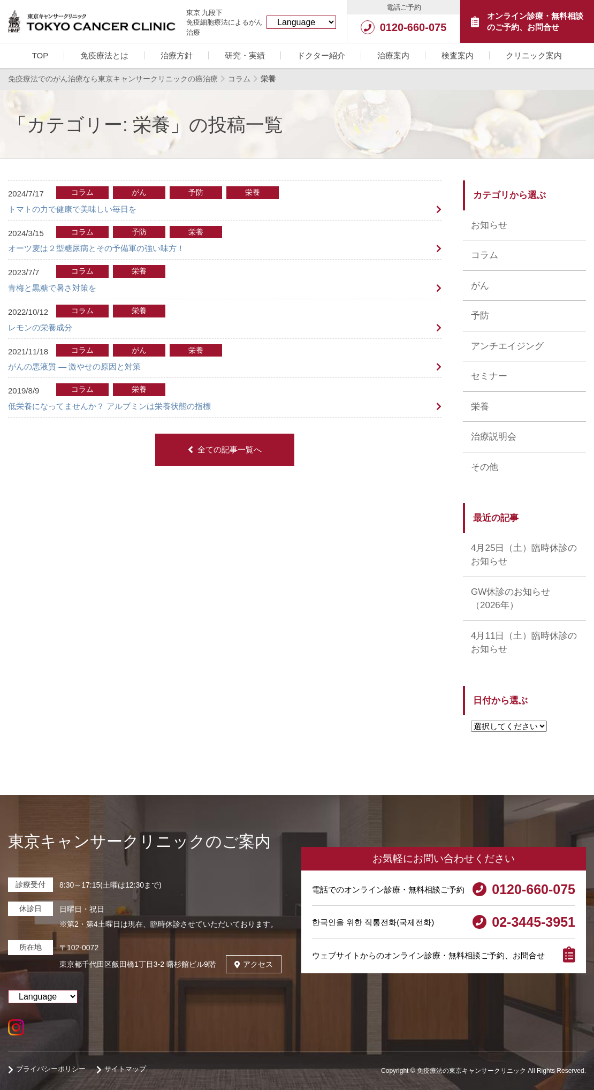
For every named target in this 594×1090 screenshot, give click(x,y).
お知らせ (489, 225)
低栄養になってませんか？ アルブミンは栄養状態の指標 (109, 406)
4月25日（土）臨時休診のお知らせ (524, 555)
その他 (484, 467)
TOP (40, 55)
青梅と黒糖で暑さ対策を (52, 287)
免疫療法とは (104, 55)
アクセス (253, 964)
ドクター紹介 (321, 55)
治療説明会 (493, 437)
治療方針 (177, 55)
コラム (484, 255)
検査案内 (457, 55)
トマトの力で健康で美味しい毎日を (72, 209)
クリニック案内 (534, 55)
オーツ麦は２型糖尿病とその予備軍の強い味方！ (96, 248)
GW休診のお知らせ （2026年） (510, 599)
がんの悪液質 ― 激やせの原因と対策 (74, 366)
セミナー (489, 376)
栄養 (480, 407)
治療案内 (393, 55)
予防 (480, 316)
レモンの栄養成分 (40, 327)
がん (480, 286)
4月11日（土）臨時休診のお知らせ (524, 643)
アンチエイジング (507, 346)
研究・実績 (245, 55)
